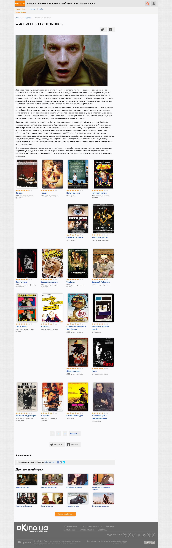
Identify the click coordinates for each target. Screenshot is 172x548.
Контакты (110, 526)
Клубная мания (99, 193)
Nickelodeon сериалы (74, 487)
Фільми (42, 4)
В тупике (45, 416)
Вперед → (74, 433)
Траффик (70, 282)
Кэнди (44, 193)
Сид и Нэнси (21, 327)
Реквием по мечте (74, 237)
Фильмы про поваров (48, 487)
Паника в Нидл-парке (26, 416)
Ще (92, 4)
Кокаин (19, 193)
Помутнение (21, 282)
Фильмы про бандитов (24, 506)
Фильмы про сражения (100, 506)
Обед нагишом (73, 371)
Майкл (41, 9)
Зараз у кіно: (20, 9)
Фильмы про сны (72, 506)
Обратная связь (70, 526)
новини (53, 4)
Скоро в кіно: (21, 12)
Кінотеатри (80, 4)
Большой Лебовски (101, 282)
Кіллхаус (33, 9)
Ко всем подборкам (65, 514)
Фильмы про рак (47, 506)
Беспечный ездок (74, 416)
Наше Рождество (100, 237)
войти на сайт (49, 462)
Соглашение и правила (92, 526)
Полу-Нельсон (73, 193)
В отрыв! (45, 327)
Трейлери (66, 4)
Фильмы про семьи (23, 487)
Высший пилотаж (49, 282)
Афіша (31, 4)
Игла (94, 371)
